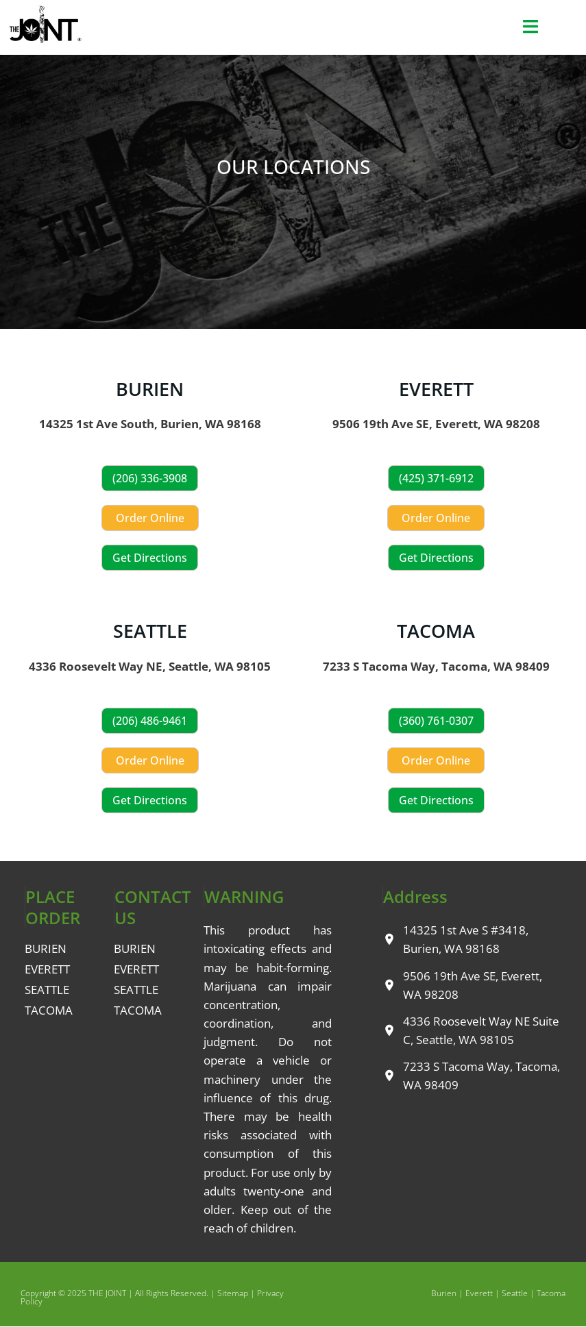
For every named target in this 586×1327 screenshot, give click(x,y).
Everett (479, 1293)
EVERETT (436, 388)
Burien (443, 1293)
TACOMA (436, 630)
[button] (530, 27)
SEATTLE (150, 630)
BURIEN (150, 388)
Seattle (515, 1293)
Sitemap (232, 1293)
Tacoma (551, 1293)
